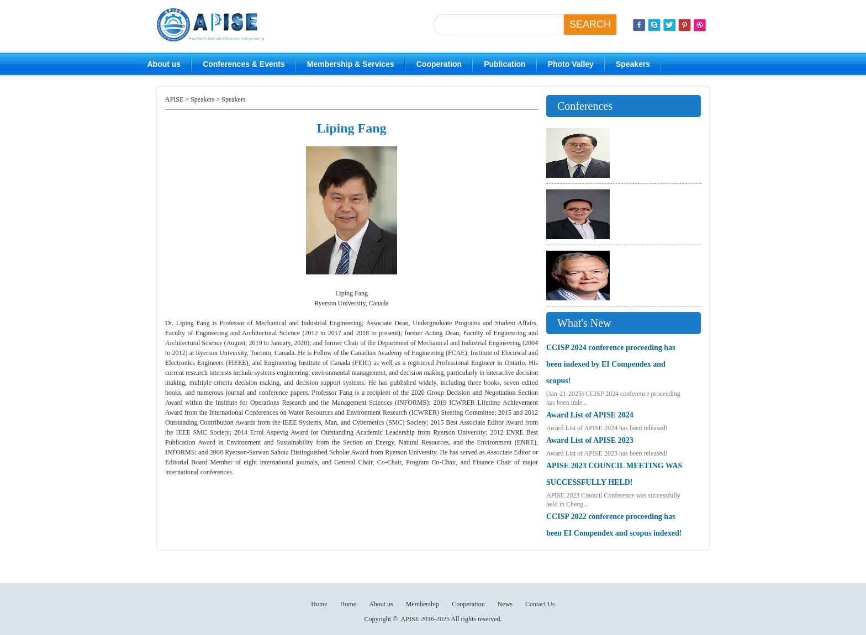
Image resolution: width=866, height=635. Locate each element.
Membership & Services (350, 64)
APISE (174, 99)
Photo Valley (571, 64)
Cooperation (439, 64)
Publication (504, 64)
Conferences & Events (244, 64)
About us (164, 64)
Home (319, 604)
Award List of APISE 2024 (589, 415)
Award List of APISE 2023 (589, 440)
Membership (423, 604)
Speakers (633, 64)
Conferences (584, 106)
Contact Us (540, 604)
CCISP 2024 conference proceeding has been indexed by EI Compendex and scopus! (610, 364)
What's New (584, 323)
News (505, 604)
